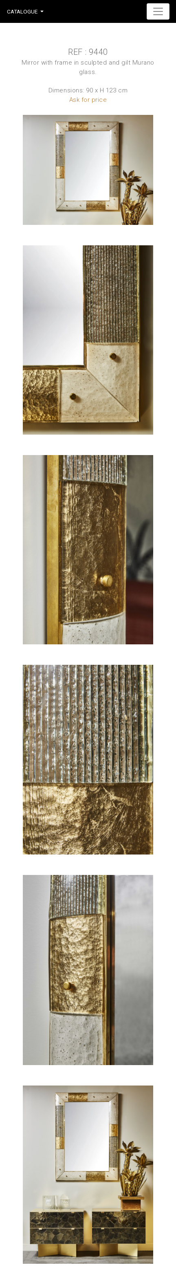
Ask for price (88, 99)
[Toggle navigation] (158, 11)
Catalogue (22, 11)
